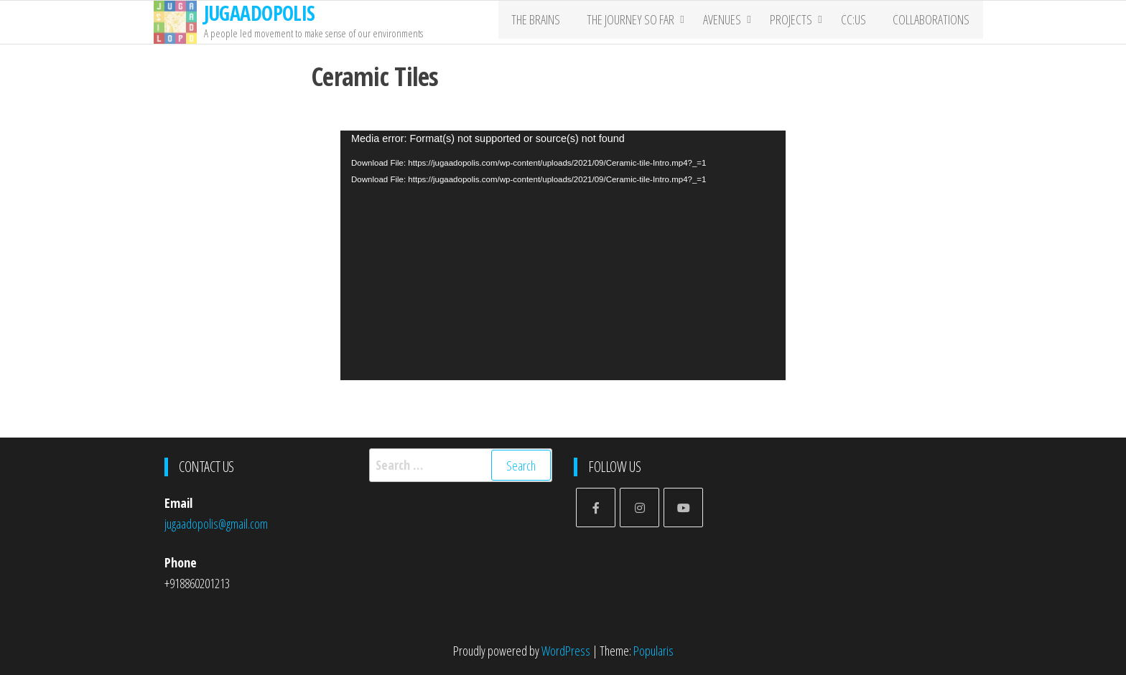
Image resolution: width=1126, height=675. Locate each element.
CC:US (861, 22)
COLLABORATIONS (933, 22)
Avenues (730, 22)
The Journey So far (638, 22)
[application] (563, 256)
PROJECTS (799, 22)
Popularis (653, 650)
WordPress (565, 650)
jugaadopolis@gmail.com (216, 523)
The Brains (548, 22)
